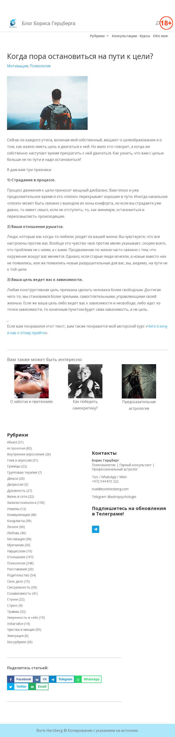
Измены (13, 509)
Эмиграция (15, 636)
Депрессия (15, 484)
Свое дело (15, 581)
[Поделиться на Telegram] (61, 679)
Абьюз (12, 442)
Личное (12, 527)
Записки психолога (21, 502)
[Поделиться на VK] (41, 679)
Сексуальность (18, 587)
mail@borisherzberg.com (110, 489)
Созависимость (19, 593)
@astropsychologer (122, 497)
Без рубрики (16, 642)
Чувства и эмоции (21, 629)
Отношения (16, 557)
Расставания (17, 569)
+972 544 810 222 (105, 481)
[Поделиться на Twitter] (18, 686)
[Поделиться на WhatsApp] (87, 679)
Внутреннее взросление (25, 454)
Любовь (13, 533)
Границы (13, 466)
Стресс (12, 605)
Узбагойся (15, 623)
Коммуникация (18, 514)
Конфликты (16, 521)
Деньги (12, 478)
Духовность (16, 490)
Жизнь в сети (17, 496)
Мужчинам (15, 545)
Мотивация (17, 65)
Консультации (124, 36)
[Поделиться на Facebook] (20, 679)
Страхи (12, 599)
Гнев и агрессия (19, 460)
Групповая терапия (22, 472)
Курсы (145, 36)
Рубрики (97, 36)
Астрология (16, 448)
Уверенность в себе (22, 617)
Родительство (18, 575)
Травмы (13, 611)
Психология (40, 65)
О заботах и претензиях (31, 401)
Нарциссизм (16, 551)
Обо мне (160, 36)
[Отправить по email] (38, 686)
